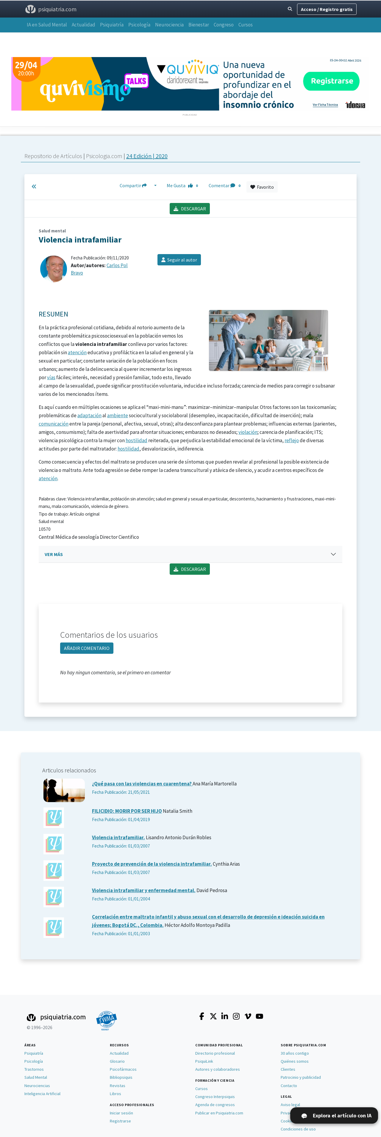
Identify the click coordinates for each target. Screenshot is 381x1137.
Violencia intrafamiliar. (118, 837)
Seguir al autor (179, 260)
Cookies (288, 1121)
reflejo (292, 440)
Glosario (117, 1061)
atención (77, 352)
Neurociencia (169, 24)
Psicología (139, 24)
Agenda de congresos (215, 1104)
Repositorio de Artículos (53, 156)
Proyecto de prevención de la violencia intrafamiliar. (152, 864)
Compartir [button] (136, 185)
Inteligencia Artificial (42, 1093)
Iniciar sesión (121, 1113)
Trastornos (34, 1069)
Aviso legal (290, 1104)
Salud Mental (35, 1077)
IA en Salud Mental (47, 24)
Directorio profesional (215, 1053)
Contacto (289, 1085)
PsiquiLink (204, 1061)
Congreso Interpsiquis (215, 1096)
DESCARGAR (190, 209)
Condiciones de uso (298, 1129)
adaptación (89, 415)
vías (51, 377)
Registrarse (120, 1121)
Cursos (245, 24)
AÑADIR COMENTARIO (87, 648)
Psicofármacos (123, 1069)
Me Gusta (184, 185)
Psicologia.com (105, 156)
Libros (115, 1093)
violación (247, 432)
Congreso (224, 24)
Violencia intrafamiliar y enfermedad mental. (144, 890)
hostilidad (136, 440)
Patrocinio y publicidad (301, 1077)
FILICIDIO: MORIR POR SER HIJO (127, 811)
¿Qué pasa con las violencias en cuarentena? (142, 783)
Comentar (226, 185)
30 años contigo (295, 1053)
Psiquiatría (112, 24)
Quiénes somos (295, 1061)
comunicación (53, 424)
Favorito (262, 187)
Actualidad (83, 24)
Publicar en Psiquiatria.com (219, 1113)
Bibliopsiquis (121, 1077)
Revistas (117, 1085)
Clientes (288, 1069)
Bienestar (198, 24)
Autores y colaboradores (217, 1069)
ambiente (117, 415)
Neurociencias (37, 1085)
